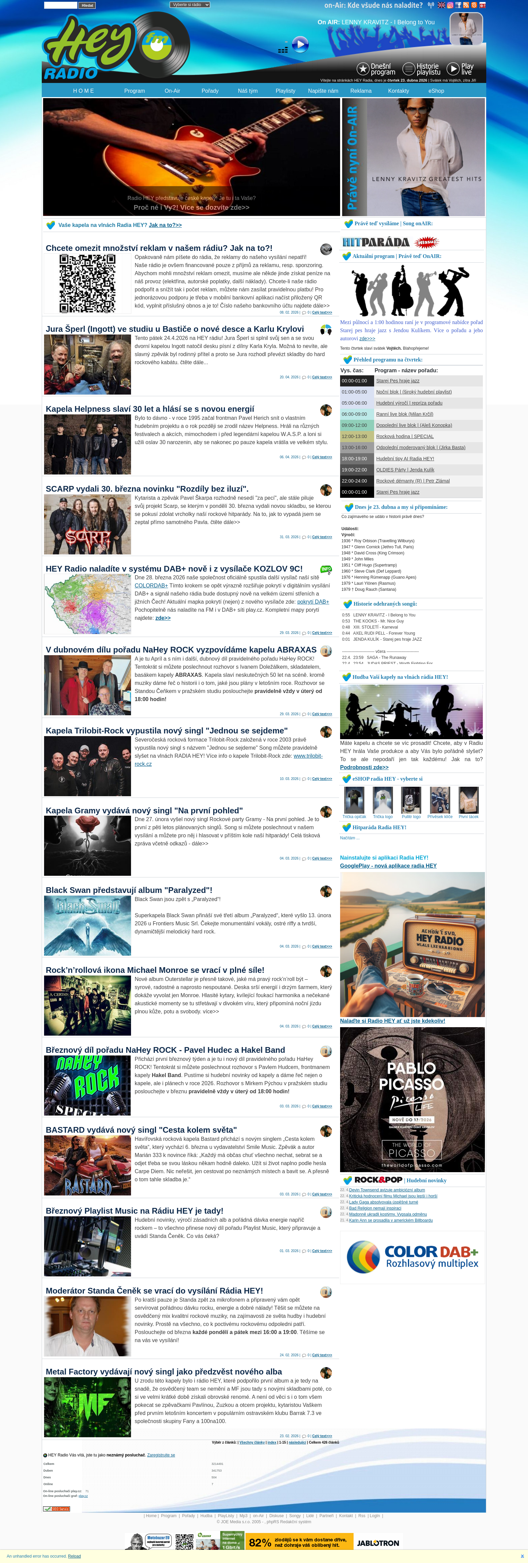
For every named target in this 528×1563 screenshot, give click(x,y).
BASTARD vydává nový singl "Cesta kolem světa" (141, 1129)
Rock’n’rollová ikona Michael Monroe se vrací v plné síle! (155, 970)
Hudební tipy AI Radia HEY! (405, 458)
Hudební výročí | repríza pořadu (409, 403)
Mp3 (244, 1515)
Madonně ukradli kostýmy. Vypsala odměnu (388, 1214)
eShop (436, 91)
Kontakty (398, 91)
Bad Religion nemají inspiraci (375, 1208)
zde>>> (367, 338)
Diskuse (277, 1515)
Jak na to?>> (165, 225)
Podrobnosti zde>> (364, 767)
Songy (295, 1515)
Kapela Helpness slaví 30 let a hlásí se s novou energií (150, 408)
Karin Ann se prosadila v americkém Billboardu (391, 1220)
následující (297, 1442)
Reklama (360, 91)
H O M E (83, 91)
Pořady (210, 91)
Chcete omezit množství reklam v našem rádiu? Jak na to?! (159, 248)
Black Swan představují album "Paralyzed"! (129, 890)
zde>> (162, 618)
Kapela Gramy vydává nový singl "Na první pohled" (144, 810)
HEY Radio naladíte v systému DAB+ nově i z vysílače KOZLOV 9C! (174, 568)
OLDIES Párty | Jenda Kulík (405, 469)
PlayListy (226, 1515)
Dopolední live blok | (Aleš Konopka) (414, 425)
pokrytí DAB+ (313, 602)
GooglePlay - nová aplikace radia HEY (388, 866)
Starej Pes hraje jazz (397, 380)
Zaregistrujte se (161, 1455)
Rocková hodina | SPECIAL (405, 436)
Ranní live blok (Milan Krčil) (404, 414)
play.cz (83, 1496)
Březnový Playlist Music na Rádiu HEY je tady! (135, 1210)
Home (151, 1515)
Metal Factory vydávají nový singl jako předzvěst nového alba (164, 1371)
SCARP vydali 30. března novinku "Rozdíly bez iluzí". (147, 488)
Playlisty (286, 91)
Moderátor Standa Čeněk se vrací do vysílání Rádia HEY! (154, 1290)
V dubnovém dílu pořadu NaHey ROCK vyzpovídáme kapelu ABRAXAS (181, 649)
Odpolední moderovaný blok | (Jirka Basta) (420, 447)
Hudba (206, 1515)
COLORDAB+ (151, 585)
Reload (74, 1556)
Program (134, 91)
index (272, 1442)
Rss (362, 1515)
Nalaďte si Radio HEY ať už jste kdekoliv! (392, 1021)
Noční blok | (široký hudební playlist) (414, 392)
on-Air (259, 1515)
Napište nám (323, 91)
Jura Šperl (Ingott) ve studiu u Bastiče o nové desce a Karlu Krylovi (175, 329)
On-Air (172, 91)
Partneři (327, 1515)
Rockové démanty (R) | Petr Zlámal (413, 481)
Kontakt (346, 1515)
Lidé (310, 1515)
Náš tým (248, 91)
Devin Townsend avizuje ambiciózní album (387, 1190)
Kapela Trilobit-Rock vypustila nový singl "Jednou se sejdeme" (167, 730)
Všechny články (252, 1442)
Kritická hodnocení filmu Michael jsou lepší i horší (393, 1196)
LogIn (375, 1515)
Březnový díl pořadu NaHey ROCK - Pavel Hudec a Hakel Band (165, 1049)
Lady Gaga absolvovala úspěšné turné (383, 1202)
